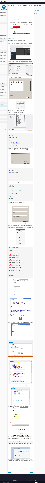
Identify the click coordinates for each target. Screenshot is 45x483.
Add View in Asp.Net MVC (37, 13)
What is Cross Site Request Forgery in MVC (38, 7)
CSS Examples (29, 480)
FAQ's (21, 480)
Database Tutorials (15, 480)
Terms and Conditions (9, 482)
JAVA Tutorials (14, 479)
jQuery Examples (29, 479)
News (35, 479)
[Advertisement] (20, 14)
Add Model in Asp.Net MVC (37, 10)
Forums (35, 480)
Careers (21, 479)
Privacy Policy (12, 482)
